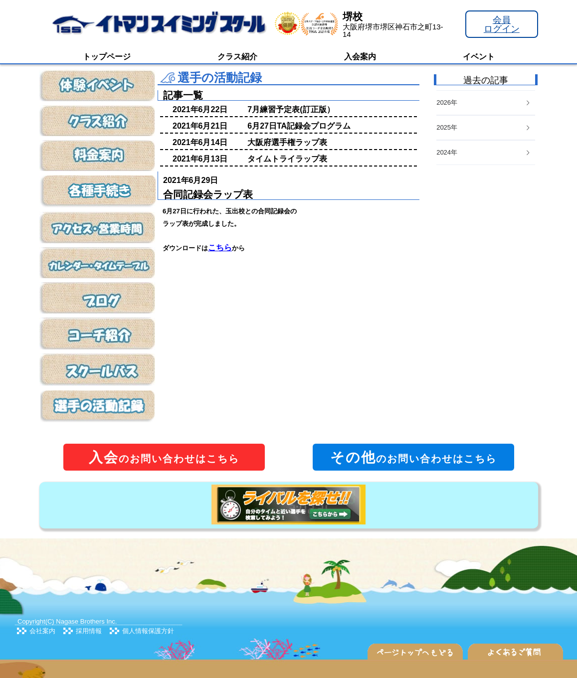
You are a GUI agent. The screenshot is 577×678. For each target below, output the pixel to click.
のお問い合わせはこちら (164, 457)
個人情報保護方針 (148, 631)
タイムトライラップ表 (287, 159)
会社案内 (42, 631)
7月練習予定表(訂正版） (290, 109)
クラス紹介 (237, 56)
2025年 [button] (483, 127)
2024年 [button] (483, 152)
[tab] (485, 153)
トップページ (107, 56)
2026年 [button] (483, 102)
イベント (479, 56)
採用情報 (89, 631)
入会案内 (360, 56)
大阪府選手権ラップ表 (287, 142)
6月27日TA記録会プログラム (299, 126)
